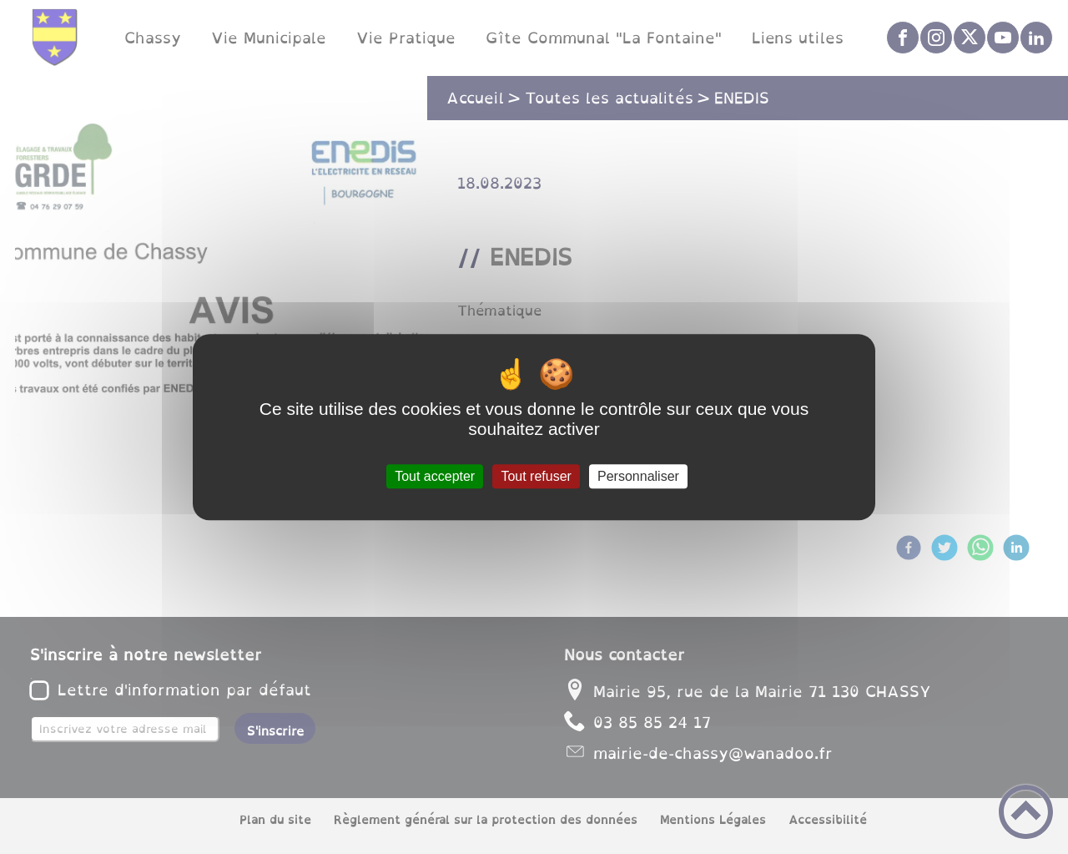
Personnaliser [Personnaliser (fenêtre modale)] (638, 476)
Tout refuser (536, 476)
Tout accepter (435, 476)
